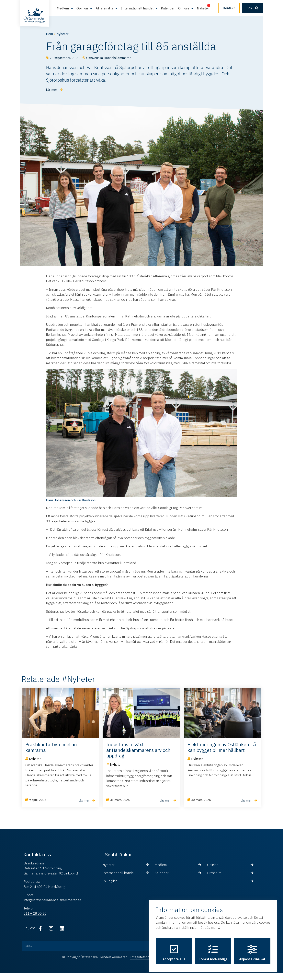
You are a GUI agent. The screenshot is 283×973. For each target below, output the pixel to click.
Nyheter (203, 8)
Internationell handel (137, 8)
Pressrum (214, 873)
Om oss (183, 8)
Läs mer (212, 924)
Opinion (82, 8)
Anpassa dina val (252, 950)
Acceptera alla (174, 950)
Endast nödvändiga (213, 950)
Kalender (168, 8)
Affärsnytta (104, 8)
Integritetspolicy (142, 957)
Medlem (63, 8)
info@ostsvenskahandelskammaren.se (52, 900)
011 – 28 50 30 (35, 913)
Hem (49, 34)
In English (109, 881)
